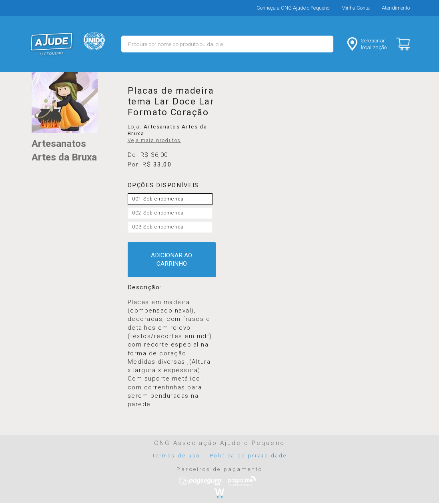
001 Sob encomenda (158, 199)
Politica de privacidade (248, 456)
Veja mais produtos (154, 140)
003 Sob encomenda (158, 227)
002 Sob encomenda (158, 213)
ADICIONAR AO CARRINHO (171, 259)
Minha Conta (355, 8)
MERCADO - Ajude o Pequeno (52, 44)
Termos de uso (176, 456)
